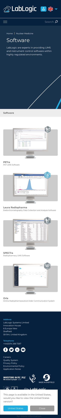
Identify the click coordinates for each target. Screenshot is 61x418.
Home (10, 33)
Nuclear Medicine (24, 33)
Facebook (5, 349)
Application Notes (12, 369)
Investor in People (14, 378)
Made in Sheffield (46, 378)
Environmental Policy (13, 366)
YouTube (23, 349)
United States (15, 408)
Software (8, 112)
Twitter (11, 349)
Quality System (10, 360)
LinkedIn (17, 349)
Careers (7, 357)
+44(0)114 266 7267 (12, 343)
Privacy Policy (10, 363)
